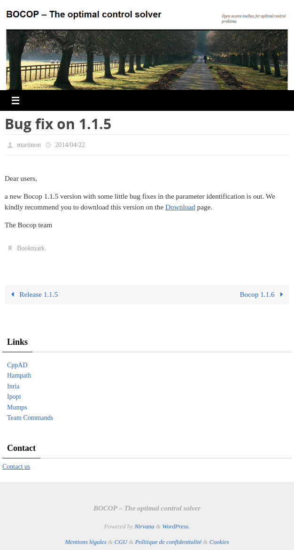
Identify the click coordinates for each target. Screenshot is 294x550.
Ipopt (14, 396)
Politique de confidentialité (168, 541)
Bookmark (31, 248)
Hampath (19, 375)
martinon (29, 144)
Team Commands (30, 417)
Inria (13, 386)
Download (180, 207)
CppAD (17, 365)
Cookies (219, 541)
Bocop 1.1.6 (263, 294)
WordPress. (176, 526)
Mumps (17, 407)
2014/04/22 (70, 144)
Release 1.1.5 (33, 294)
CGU (120, 541)
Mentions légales (85, 541)
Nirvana (144, 526)
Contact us (16, 466)
